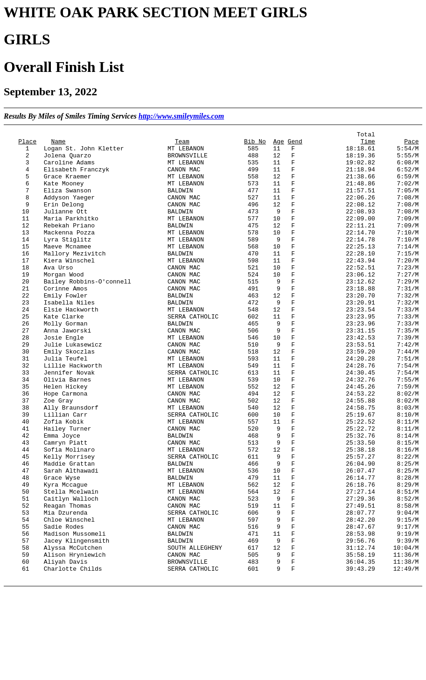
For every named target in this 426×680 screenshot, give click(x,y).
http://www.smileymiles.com (181, 116)
